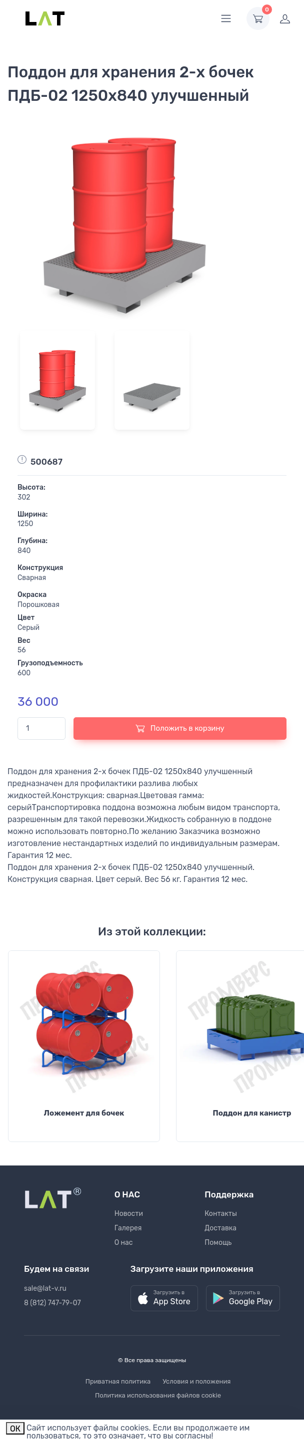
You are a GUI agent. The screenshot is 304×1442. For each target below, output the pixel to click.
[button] (164, 1298)
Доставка (220, 1228)
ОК (15, 1429)
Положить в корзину (180, 728)
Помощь (218, 1242)
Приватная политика (118, 1381)
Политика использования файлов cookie (158, 1395)
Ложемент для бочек (84, 1113)
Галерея (128, 1228)
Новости (128, 1213)
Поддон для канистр (251, 1113)
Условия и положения (196, 1381)
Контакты (220, 1213)
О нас (123, 1242)
